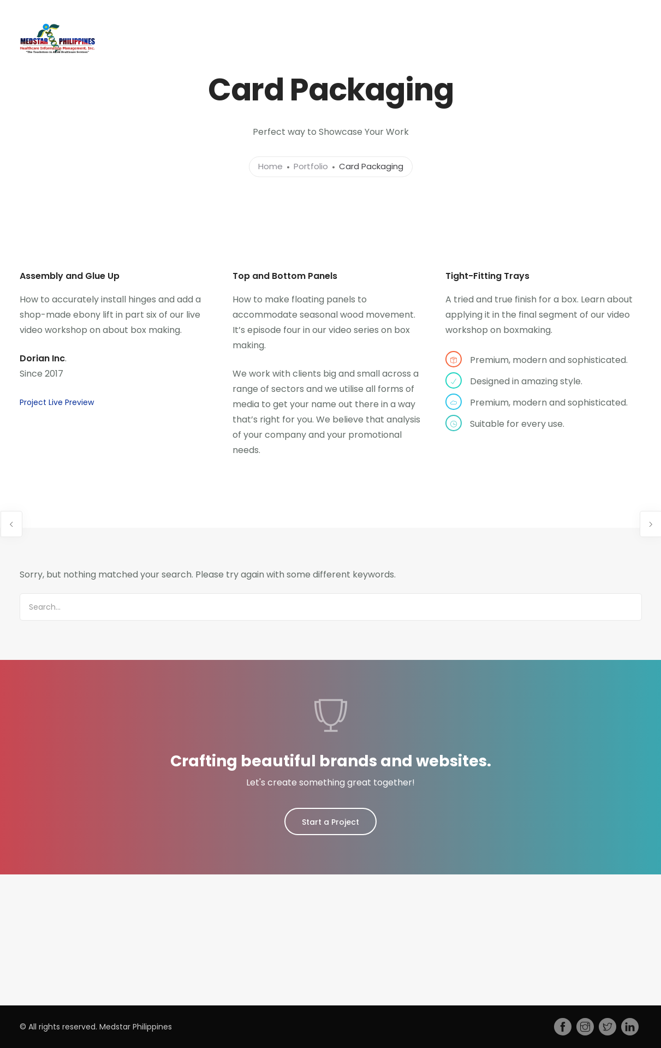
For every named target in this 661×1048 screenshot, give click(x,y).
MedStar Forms (528, 71)
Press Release (412, 71)
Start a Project (330, 822)
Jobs (349, 71)
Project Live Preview (57, 402)
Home (110, 71)
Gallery (469, 71)
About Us (156, 71)
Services (207, 71)
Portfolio (311, 166)
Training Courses (281, 71)
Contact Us (604, 71)
